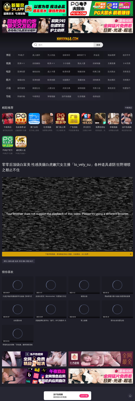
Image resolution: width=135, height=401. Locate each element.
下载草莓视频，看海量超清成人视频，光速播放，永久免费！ (88, 254)
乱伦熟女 (111, 71)
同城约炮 (21, 96)
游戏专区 (66, 55)
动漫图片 (66, 80)
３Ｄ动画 (66, 63)
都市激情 (21, 88)
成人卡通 (51, 71)
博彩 (8, 55)
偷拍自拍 (36, 71)
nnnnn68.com (67, 38)
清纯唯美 (96, 80)
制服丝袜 (81, 71)
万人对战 (51, 55)
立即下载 (84, 396)
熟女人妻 (81, 63)
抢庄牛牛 (126, 55)
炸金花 (96, 55)
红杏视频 (81, 96)
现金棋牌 (111, 55)
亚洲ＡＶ (21, 63)
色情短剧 (96, 96)
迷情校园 (81, 88)
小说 (8, 88)
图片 (8, 79)
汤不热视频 (66, 96)
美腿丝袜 (81, 80)
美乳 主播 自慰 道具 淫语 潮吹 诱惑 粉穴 (18, 261)
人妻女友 (51, 88)
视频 (8, 63)
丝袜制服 (96, 63)
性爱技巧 (126, 88)
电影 (8, 71)
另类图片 (126, 80)
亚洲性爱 (21, 71)
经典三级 (96, 71)
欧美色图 (51, 80)
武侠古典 (66, 88)
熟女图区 (111, 80)
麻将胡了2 (81, 55)
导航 (8, 96)
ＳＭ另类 (126, 63)
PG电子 (21, 55)
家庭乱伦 (36, 88)
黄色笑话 (111, 88)
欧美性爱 (66, 71)
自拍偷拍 (36, 63)
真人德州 (36, 55)
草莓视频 (51, 96)
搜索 (98, 45)
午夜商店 (36, 96)
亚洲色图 (36, 80)
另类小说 (96, 88)
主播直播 (111, 63)
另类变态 (126, 71)
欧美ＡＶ (51, 63)
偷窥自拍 (21, 80)
